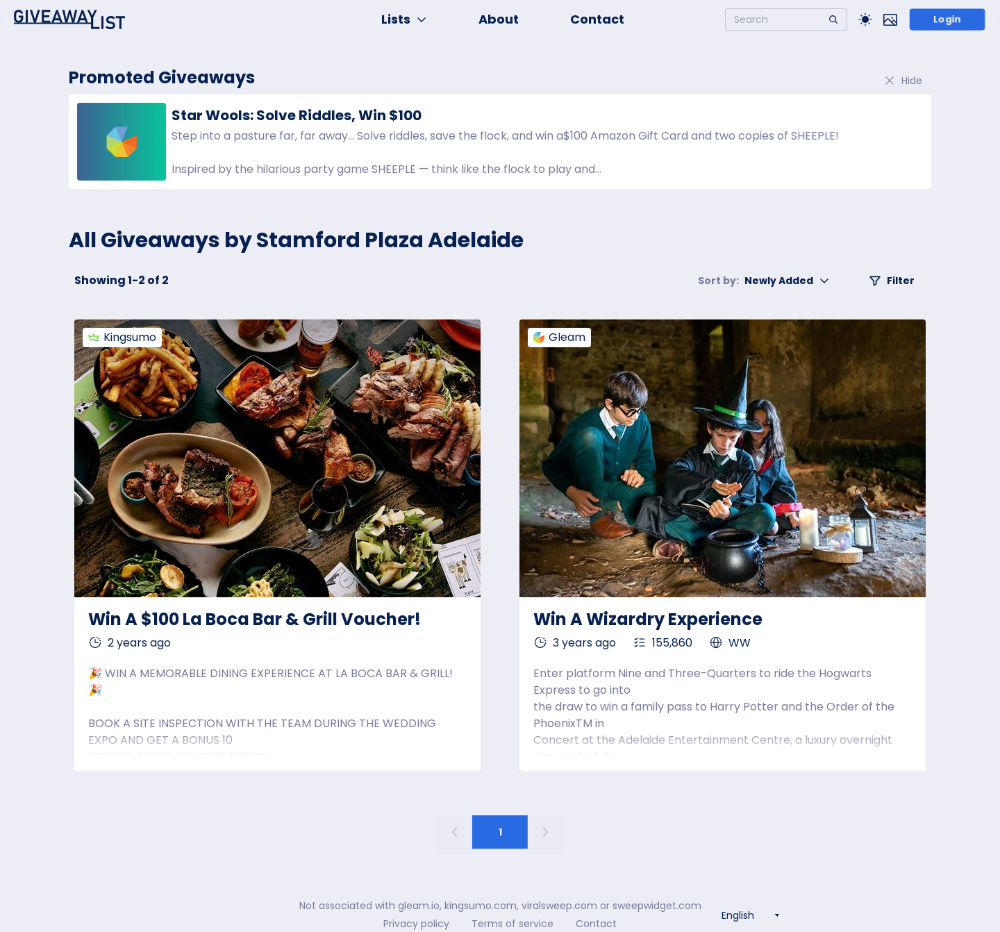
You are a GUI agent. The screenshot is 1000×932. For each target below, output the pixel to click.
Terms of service (512, 924)
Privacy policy (416, 924)
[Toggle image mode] (890, 19)
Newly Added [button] (764, 281)
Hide (902, 81)
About (498, 19)
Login (947, 19)
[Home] (69, 19)
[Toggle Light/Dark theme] (865, 19)
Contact (597, 19)
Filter (892, 281)
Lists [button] (404, 19)
